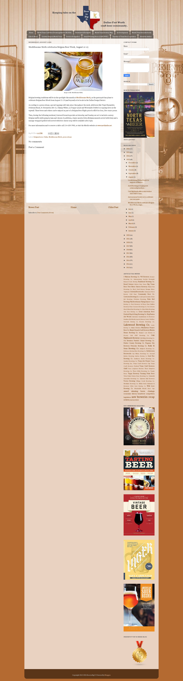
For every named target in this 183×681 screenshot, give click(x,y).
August (131, 177)
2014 (128, 264)
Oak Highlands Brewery (139, 336)
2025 (128, 152)
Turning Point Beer (147, 373)
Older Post (113, 207)
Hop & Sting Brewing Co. (138, 314)
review (126, 399)
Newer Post (33, 207)
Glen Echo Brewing (148, 309)
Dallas (46, 137)
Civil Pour (133, 294)
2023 (128, 159)
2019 (128, 246)
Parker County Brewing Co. (134, 343)
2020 (128, 242)
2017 (128, 253)
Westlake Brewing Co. (131, 383)
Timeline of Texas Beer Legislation (124, 36)
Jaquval (138, 319)
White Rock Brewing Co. (138, 386)
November (132, 166)
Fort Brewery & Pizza (138, 304)
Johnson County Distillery (147, 319)
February (131, 227)
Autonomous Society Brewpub (144, 279)
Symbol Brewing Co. (130, 361)
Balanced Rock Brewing (130, 282)
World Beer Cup (148, 388)
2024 (128, 156)
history (134, 393)
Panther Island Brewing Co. (144, 340)
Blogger (108, 675)
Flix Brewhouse (135, 301)
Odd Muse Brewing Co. (147, 338)
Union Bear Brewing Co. (139, 376)
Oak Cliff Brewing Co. (139, 335)
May (130, 216)
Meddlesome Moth (83, 97)
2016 (128, 256)
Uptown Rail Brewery (147, 378)
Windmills (137, 388)
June (130, 212)
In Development (122, 32)
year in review (134, 400)
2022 (128, 235)
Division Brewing (140, 299)
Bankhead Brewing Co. (146, 281)
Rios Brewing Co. (140, 351)
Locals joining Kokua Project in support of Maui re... (138, 181)
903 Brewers (144, 276)
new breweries (140, 396)
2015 (128, 260)
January (131, 230)
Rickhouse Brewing (129, 351)
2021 (128, 238)
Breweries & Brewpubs (83, 32)
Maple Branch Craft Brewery (140, 330)
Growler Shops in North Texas (52, 36)
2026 (128, 148)
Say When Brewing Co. (140, 353)
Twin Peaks (127, 376)
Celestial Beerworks (137, 291)
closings (151, 391)
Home (31, 32)
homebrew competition (146, 393)
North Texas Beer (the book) (141, 32)
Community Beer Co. (146, 294)
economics (127, 393)
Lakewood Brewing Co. (137, 324)
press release (67, 137)
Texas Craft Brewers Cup (141, 363)
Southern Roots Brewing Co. (144, 358)
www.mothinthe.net (104, 125)
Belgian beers (38, 137)
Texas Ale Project (144, 361)
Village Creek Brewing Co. (145, 381)
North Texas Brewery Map (104, 32)
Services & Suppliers (73, 36)
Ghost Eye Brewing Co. (134, 309)
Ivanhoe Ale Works (129, 319)
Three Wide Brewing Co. (141, 371)
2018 (128, 249)
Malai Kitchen (136, 328)
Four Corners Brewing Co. (138, 307)
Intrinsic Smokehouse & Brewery (143, 317)
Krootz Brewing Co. (147, 322)
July (129, 209)
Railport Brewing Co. (147, 348)
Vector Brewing (129, 381)
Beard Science (129, 284)
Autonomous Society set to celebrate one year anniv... (140, 198)
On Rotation (128, 340)
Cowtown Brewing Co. (131, 296)
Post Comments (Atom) (45, 212)
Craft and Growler (145, 297)
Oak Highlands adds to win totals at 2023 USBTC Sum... (140, 192)
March (130, 223)
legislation (127, 397)
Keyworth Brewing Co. (131, 322)
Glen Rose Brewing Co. (131, 312)
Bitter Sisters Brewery (139, 286)
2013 (128, 267)
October (131, 170)
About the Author (146, 36)
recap (152, 396)
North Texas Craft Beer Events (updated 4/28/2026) (54, 32)
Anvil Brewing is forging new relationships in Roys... (138, 186)
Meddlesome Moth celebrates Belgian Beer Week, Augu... (141, 203)
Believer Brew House (140, 284)
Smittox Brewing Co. (141, 356)
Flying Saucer (145, 301)
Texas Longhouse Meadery (136, 368)
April (130, 220)
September (132, 173)
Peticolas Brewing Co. (139, 346)
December (132, 162)
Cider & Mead (33, 36)
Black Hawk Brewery (139, 289)
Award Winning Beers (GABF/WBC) (96, 36)
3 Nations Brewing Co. (132, 276)
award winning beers (134, 391)
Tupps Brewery (133, 373)
